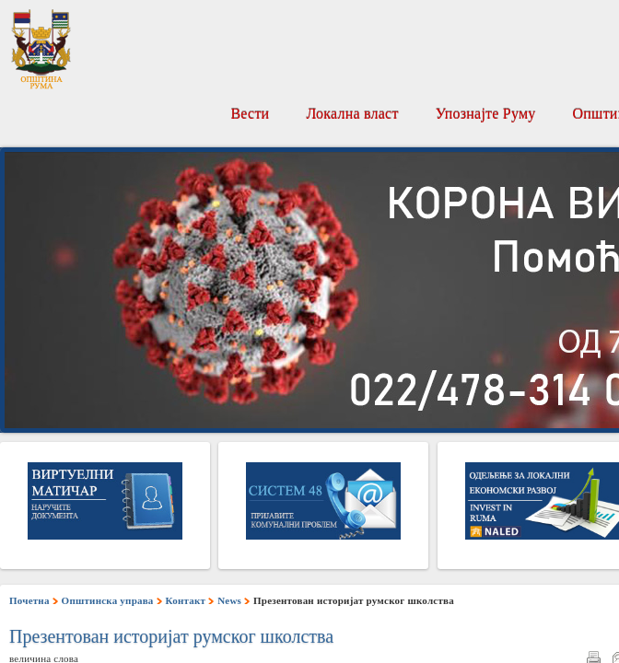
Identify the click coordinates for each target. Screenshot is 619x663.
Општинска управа (108, 600)
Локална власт (352, 114)
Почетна (29, 600)
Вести (249, 114)
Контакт (186, 600)
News (229, 600)
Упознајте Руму (486, 114)
